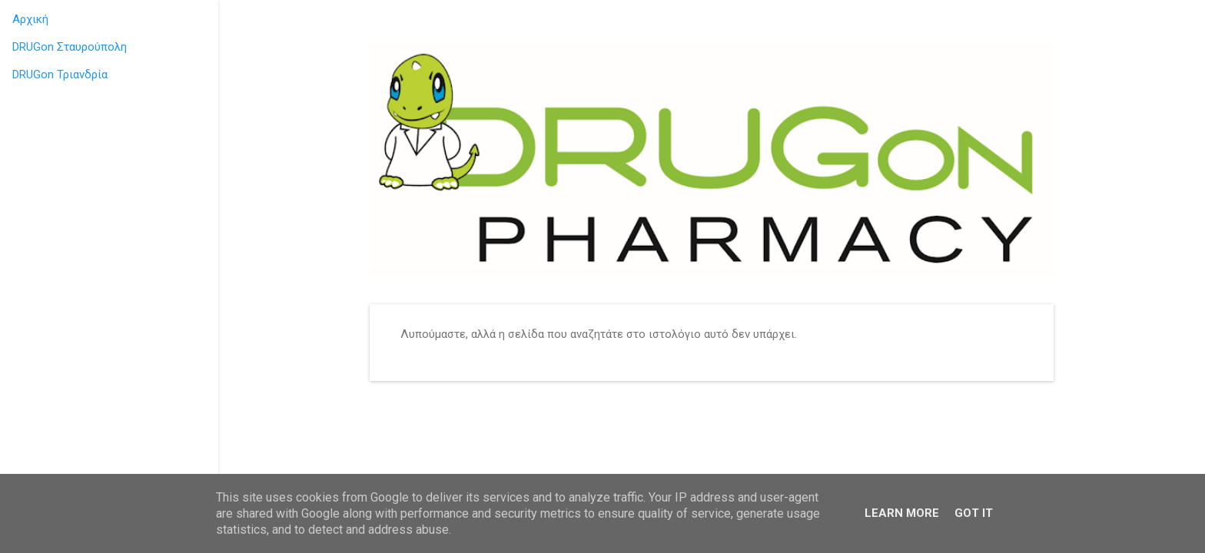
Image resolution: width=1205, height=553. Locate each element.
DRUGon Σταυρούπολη (69, 47)
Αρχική (30, 19)
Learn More (902, 513)
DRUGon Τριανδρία (60, 74)
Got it (973, 513)
